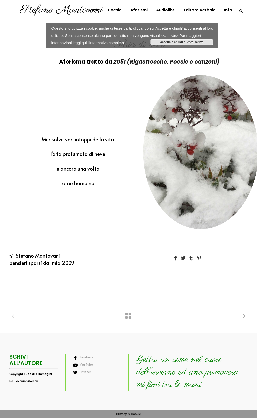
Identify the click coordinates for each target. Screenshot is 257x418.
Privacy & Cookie (128, 414)
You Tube (86, 364)
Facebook (86, 357)
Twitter (85, 372)
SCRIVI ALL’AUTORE (25, 360)
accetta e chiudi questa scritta (181, 42)
